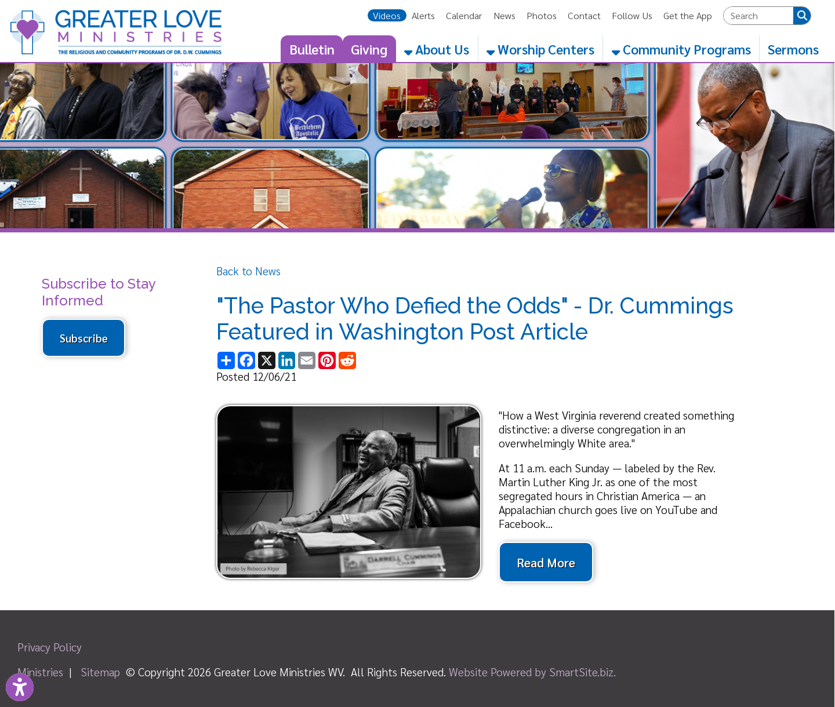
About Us (436, 48)
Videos (387, 15)
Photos (542, 15)
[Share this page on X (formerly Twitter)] (266, 360)
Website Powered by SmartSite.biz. (532, 672)
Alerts (423, 15)
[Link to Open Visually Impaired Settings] (20, 687)
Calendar (464, 15)
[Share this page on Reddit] (347, 360)
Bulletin (312, 48)
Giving (369, 48)
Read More (546, 562)
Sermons (793, 48)
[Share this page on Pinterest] (327, 360)
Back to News (248, 271)
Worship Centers (540, 48)
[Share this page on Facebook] (247, 360)
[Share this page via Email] (307, 360)
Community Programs (681, 48)
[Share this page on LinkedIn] (287, 360)
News (504, 15)
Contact (584, 15)
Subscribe (84, 338)
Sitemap (100, 672)
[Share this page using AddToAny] (226, 360)
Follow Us (632, 15)
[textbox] (758, 15)
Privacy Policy (49, 647)
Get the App (687, 15)
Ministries (40, 672)
